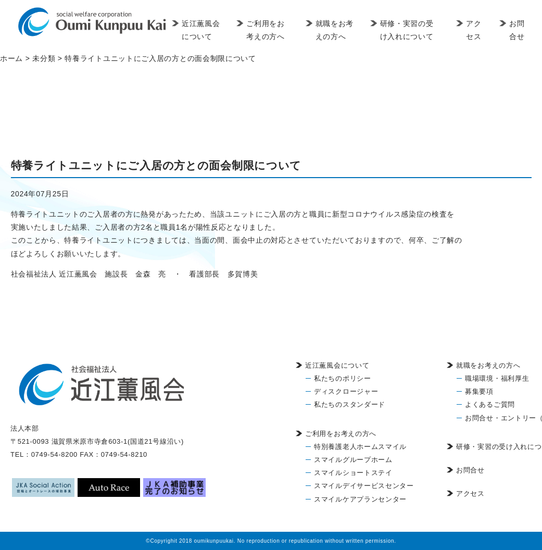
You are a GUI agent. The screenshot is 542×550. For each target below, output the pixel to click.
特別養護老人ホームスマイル (360, 447)
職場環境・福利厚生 (497, 378)
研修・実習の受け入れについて (409, 30)
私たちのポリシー (342, 378)
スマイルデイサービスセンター (364, 486)
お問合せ (517, 30)
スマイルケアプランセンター (360, 499)
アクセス (474, 30)
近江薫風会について (202, 36)
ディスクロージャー (346, 391)
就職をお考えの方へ (334, 36)
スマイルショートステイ (353, 473)
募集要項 (479, 391)
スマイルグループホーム (353, 460)
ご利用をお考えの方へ (270, 30)
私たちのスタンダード (349, 404)
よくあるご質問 (490, 404)
